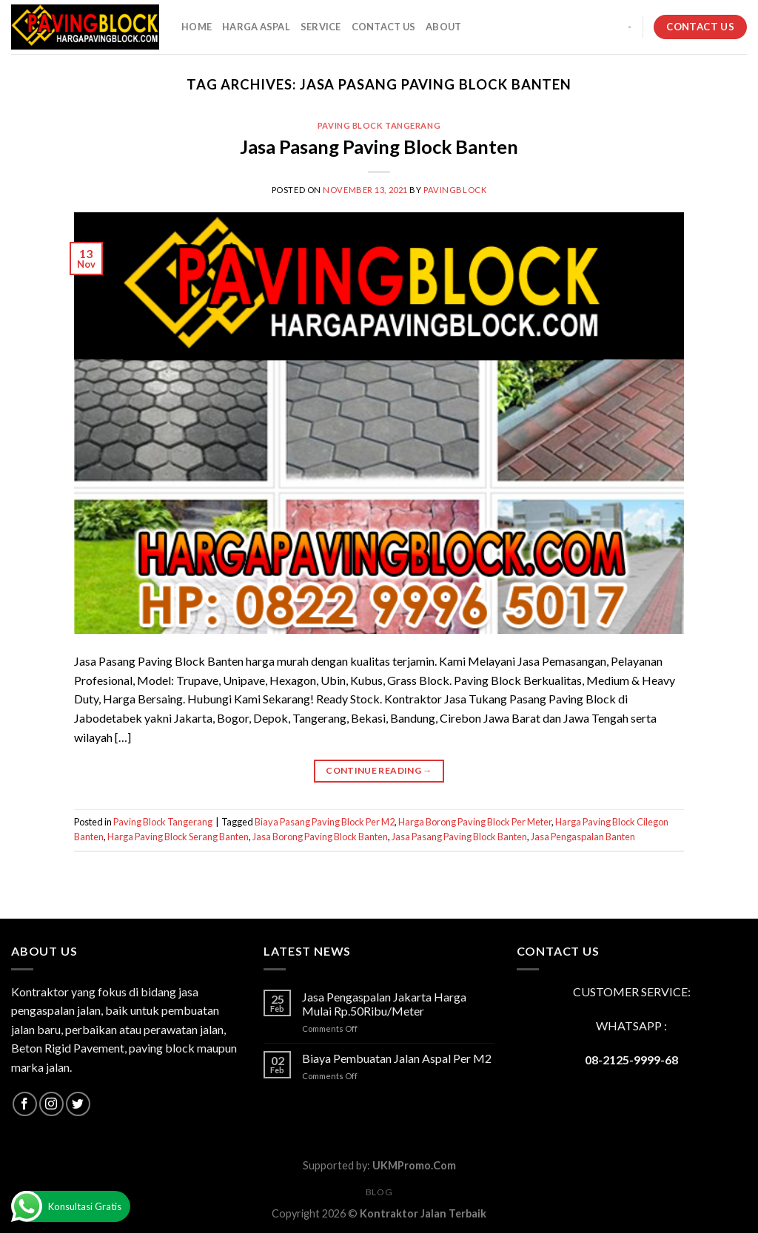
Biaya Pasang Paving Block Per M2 (325, 822)
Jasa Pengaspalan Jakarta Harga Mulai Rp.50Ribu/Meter (384, 1004)
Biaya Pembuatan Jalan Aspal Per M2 (397, 1058)
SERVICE (321, 27)
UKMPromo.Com (414, 1165)
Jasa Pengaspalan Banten (583, 836)
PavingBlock (454, 190)
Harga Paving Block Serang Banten (178, 836)
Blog (379, 1191)
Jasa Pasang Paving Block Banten (379, 146)
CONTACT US (384, 27)
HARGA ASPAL (256, 27)
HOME (196, 27)
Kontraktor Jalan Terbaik (423, 1213)
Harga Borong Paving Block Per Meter (474, 822)
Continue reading (379, 770)
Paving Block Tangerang (379, 125)
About (443, 27)
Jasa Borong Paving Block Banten (320, 836)
